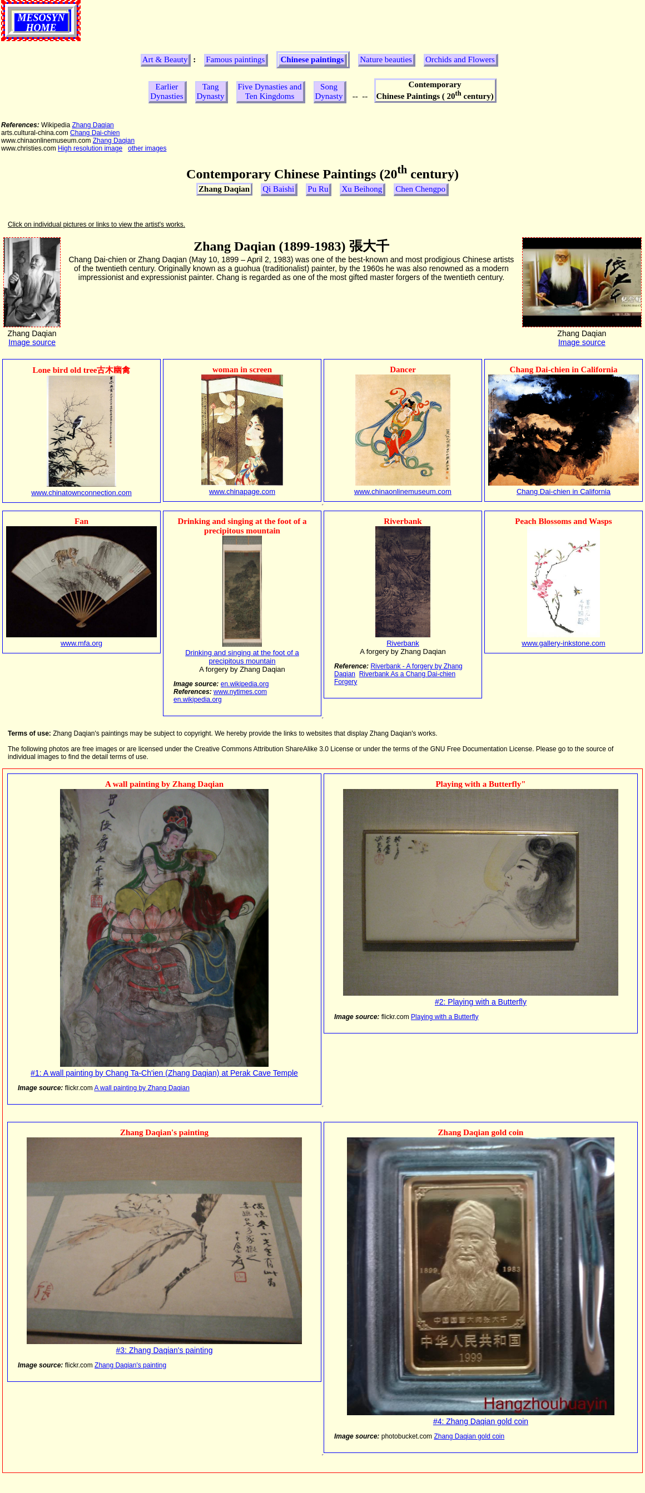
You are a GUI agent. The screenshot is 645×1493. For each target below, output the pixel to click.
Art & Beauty (165, 59)
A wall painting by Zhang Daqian (141, 1088)
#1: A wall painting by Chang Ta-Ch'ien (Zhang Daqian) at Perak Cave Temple (164, 1072)
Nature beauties (386, 59)
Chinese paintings (312, 59)
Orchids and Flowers (460, 59)
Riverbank (402, 643)
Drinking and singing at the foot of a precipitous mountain (242, 656)
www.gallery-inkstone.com (563, 643)
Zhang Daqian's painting (130, 1365)
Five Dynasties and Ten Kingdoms (270, 91)
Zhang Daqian (92, 125)
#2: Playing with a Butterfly (481, 1001)
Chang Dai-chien (95, 133)
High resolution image (90, 148)
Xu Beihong (361, 188)
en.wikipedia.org (245, 684)
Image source (32, 342)
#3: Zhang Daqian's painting (164, 1350)
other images (147, 148)
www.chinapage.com (242, 491)
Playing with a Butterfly (444, 1017)
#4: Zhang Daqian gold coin (480, 1421)
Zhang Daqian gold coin (469, 1436)
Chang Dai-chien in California (564, 491)
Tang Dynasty (211, 91)
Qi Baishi (278, 188)
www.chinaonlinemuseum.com (403, 491)
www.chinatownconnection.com (81, 492)
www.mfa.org (81, 643)
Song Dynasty (329, 91)
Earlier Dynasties (166, 91)
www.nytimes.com (240, 692)
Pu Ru (317, 188)
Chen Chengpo (420, 188)
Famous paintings (235, 59)
